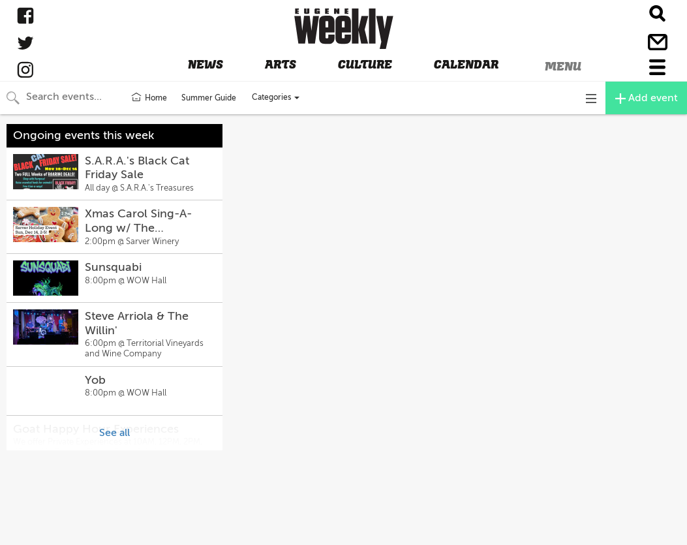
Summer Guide (208, 97)
